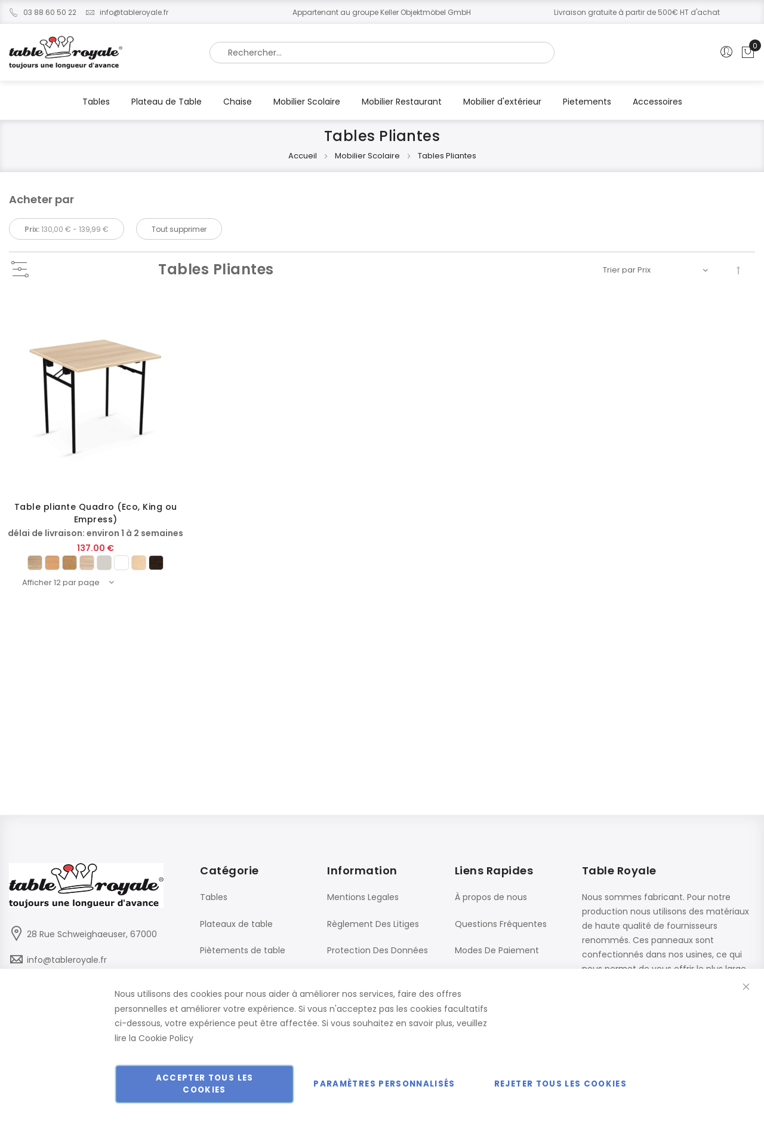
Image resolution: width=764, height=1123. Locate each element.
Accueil (303, 155)
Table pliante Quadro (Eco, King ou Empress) (95, 513)
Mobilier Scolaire (368, 155)
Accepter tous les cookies (205, 1084)
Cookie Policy (165, 1038)
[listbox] (95, 562)
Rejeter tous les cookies (560, 1084)
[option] (34, 562)
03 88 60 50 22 (42, 12)
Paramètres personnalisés (384, 1084)
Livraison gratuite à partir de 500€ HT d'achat (637, 12)
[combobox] (382, 52)
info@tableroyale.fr (126, 12)
